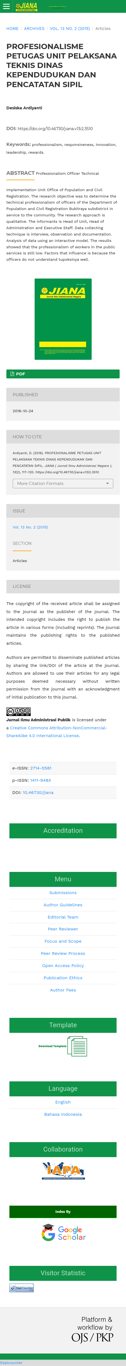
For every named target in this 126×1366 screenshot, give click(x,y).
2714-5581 (41, 768)
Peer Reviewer (63, 929)
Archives (34, 28)
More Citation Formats (40, 483)
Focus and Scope (63, 941)
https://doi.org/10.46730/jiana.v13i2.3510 (55, 128)
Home (12, 28)
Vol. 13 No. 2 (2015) (70, 28)
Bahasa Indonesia (63, 1114)
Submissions (63, 892)
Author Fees (63, 990)
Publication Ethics (63, 977)
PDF (20, 373)
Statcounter (11, 1362)
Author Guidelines (63, 904)
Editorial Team (63, 917)
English (63, 1102)
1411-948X (40, 780)
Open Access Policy (63, 965)
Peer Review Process (63, 953)
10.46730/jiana (38, 792)
